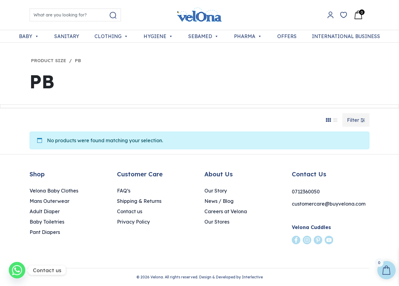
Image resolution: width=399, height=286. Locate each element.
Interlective (252, 277)
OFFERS (287, 36)
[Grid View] (328, 120)
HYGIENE (158, 36)
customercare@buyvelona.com (328, 204)
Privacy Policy (133, 222)
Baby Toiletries (47, 222)
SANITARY (66, 36)
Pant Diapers (45, 232)
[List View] (335, 120)
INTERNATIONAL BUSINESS (346, 36)
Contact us (129, 211)
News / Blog (219, 201)
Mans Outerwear (49, 201)
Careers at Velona (225, 211)
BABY (29, 36)
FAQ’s (123, 191)
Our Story (215, 191)
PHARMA (248, 36)
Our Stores (216, 222)
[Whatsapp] (17, 270)
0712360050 (306, 192)
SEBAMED (203, 36)
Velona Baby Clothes (54, 191)
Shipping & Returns (139, 201)
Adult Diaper (45, 211)
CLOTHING (111, 36)
